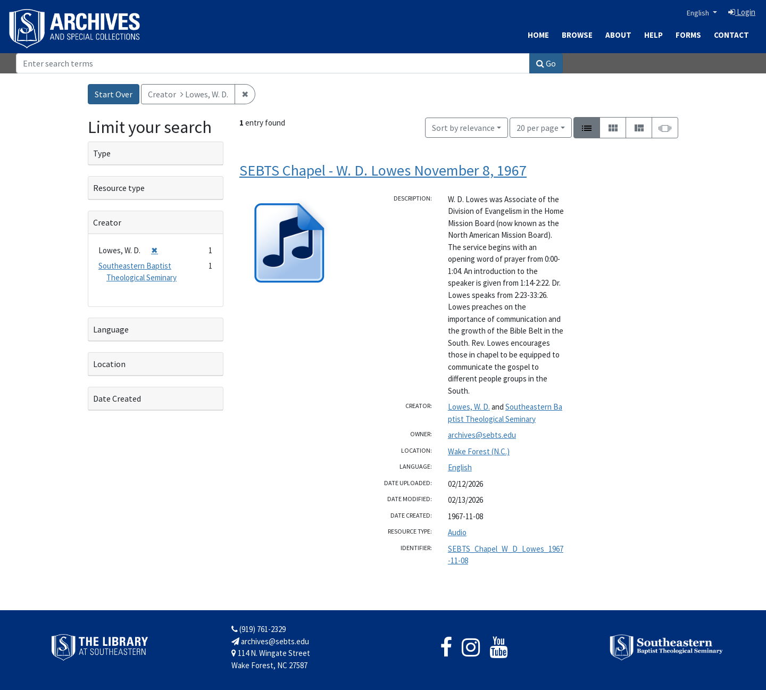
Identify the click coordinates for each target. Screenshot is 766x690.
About (618, 35)
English (699, 13)
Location (109, 364)
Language (111, 329)
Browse (577, 35)
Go (546, 63)
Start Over (113, 94)
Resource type (119, 187)
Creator (107, 222)
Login (741, 12)
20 (538, 127)
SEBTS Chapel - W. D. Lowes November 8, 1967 (383, 170)
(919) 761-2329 (258, 629)
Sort (463, 127)
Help (653, 35)
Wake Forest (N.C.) (479, 451)
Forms (688, 35)
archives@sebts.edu (482, 435)
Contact (731, 35)
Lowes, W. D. (469, 407)
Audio (457, 532)
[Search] (273, 63)
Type (102, 153)
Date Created (117, 398)
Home (538, 35)
